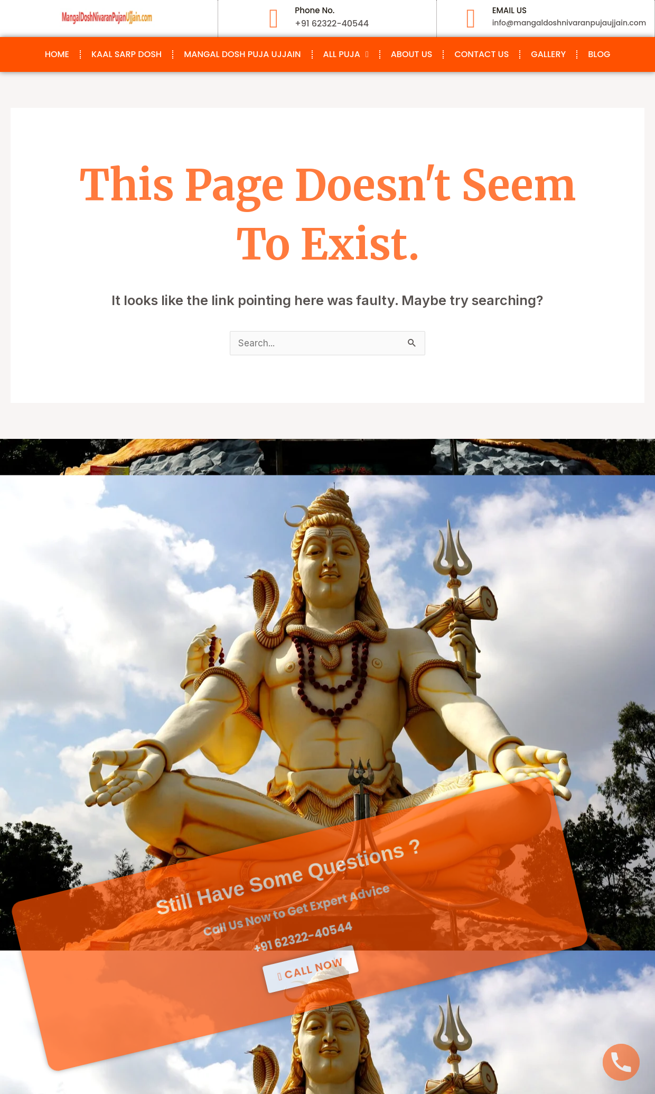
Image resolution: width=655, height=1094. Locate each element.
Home (57, 54)
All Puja (346, 54)
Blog (599, 54)
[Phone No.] (273, 18)
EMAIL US (509, 10)
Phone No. (314, 10)
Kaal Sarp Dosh (126, 54)
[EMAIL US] (471, 18)
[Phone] (621, 1062)
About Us (412, 54)
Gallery (548, 54)
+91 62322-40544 (253, 870)
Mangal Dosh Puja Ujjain (242, 54)
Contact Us (481, 54)
